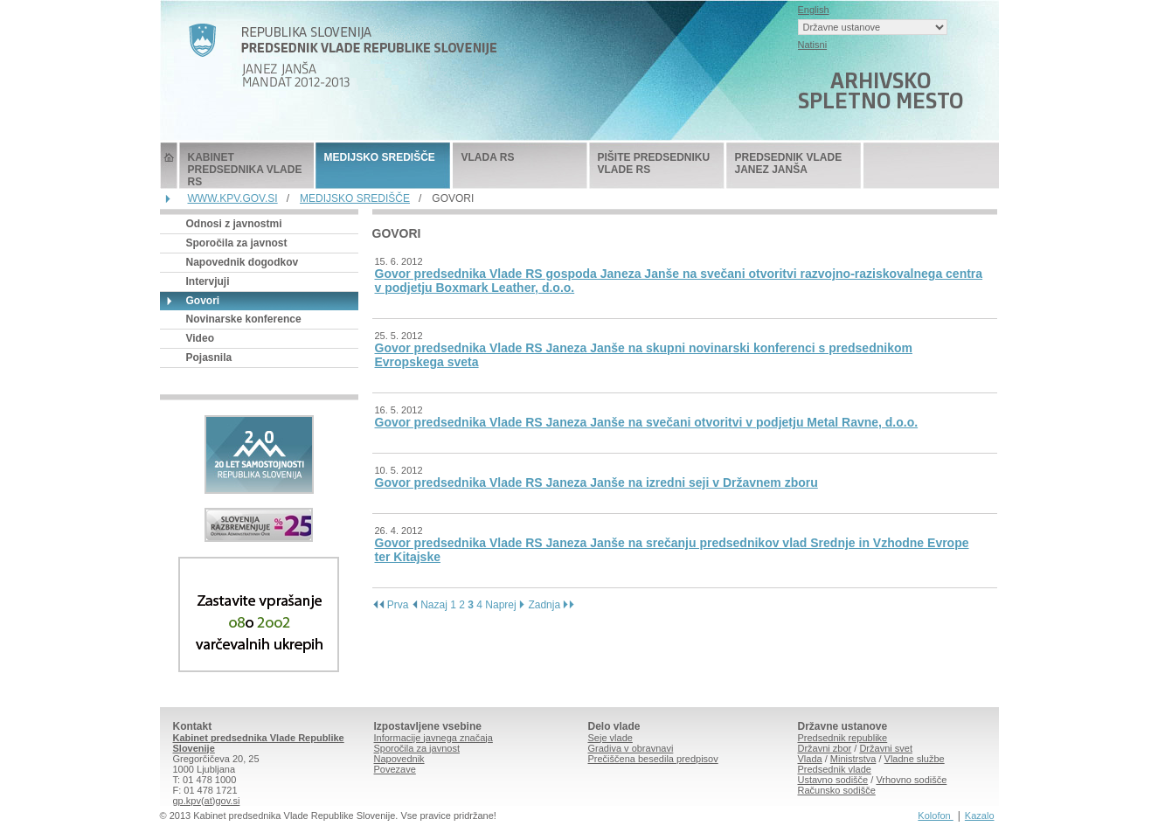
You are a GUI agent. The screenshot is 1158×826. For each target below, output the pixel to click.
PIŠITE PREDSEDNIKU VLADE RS (654, 163)
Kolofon (935, 815)
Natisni (813, 44)
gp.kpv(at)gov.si (206, 800)
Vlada (810, 758)
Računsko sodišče (837, 790)
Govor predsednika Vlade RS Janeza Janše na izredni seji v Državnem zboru (596, 482)
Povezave (395, 769)
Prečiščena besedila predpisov (653, 758)
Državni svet (885, 748)
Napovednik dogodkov (242, 262)
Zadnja (551, 605)
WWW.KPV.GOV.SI (233, 198)
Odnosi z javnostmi (234, 224)
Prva (390, 605)
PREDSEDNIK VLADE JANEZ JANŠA (788, 163)
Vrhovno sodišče (911, 779)
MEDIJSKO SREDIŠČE (379, 157)
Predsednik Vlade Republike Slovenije (168, 165)
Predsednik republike (843, 737)
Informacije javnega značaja (433, 737)
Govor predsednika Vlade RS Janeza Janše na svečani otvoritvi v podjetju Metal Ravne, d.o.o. (647, 422)
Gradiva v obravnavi (631, 748)
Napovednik (399, 758)
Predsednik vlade (834, 769)
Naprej (505, 605)
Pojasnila (209, 357)
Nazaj (429, 605)
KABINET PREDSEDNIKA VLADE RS (245, 169)
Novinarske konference (244, 319)
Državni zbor (825, 748)
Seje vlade (610, 737)
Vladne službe (914, 758)
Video (200, 338)
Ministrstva (853, 758)
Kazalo (980, 815)
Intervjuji (208, 281)
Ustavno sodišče (833, 779)
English (813, 9)
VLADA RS (488, 157)
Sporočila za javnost (237, 243)
